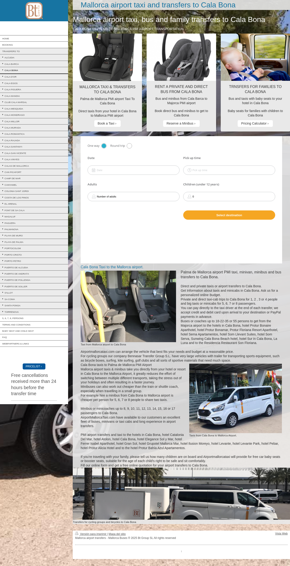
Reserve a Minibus (180, 123)
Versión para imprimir (91, 534)
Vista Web (281, 533)
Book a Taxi (106, 123)
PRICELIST (33, 366)
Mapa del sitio (117, 534)
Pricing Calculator (254, 123)
